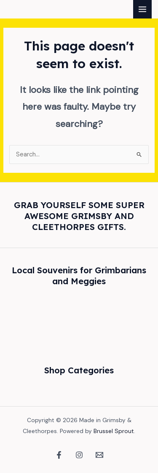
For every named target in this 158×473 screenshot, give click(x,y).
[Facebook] (59, 455)
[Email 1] (99, 455)
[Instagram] (79, 455)
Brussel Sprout (114, 431)
